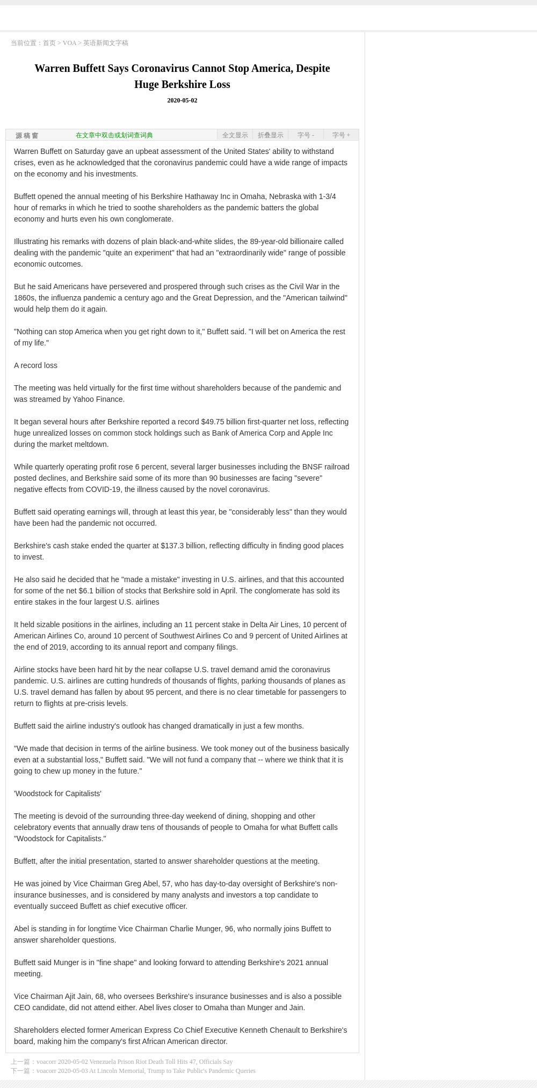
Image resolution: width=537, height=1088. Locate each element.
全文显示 (235, 135)
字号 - (305, 135)
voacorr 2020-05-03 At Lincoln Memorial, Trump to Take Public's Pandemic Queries (146, 1071)
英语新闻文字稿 (105, 43)
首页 (49, 43)
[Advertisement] (451, 105)
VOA (69, 43)
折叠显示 (270, 135)
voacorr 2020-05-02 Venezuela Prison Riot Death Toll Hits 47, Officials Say (135, 1061)
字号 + (341, 135)
